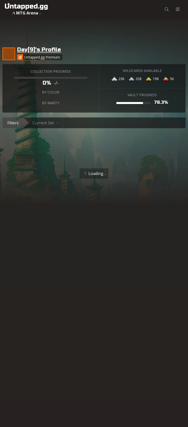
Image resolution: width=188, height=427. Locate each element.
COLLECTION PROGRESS (51, 71)
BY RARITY (50, 103)
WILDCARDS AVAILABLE (142, 70)
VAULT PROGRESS (142, 94)
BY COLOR (50, 92)
